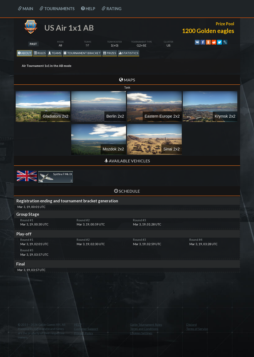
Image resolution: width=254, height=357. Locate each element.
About (24, 53)
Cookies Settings (141, 333)
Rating (111, 8)
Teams (54, 53)
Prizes (109, 53)
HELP (88, 8)
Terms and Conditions (144, 329)
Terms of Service (197, 329)
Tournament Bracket (82, 53)
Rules (40, 53)
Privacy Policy (83, 333)
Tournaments (57, 8)
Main (25, 8)
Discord (191, 324)
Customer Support (86, 329)
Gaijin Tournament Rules (146, 324)
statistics (128, 53)
